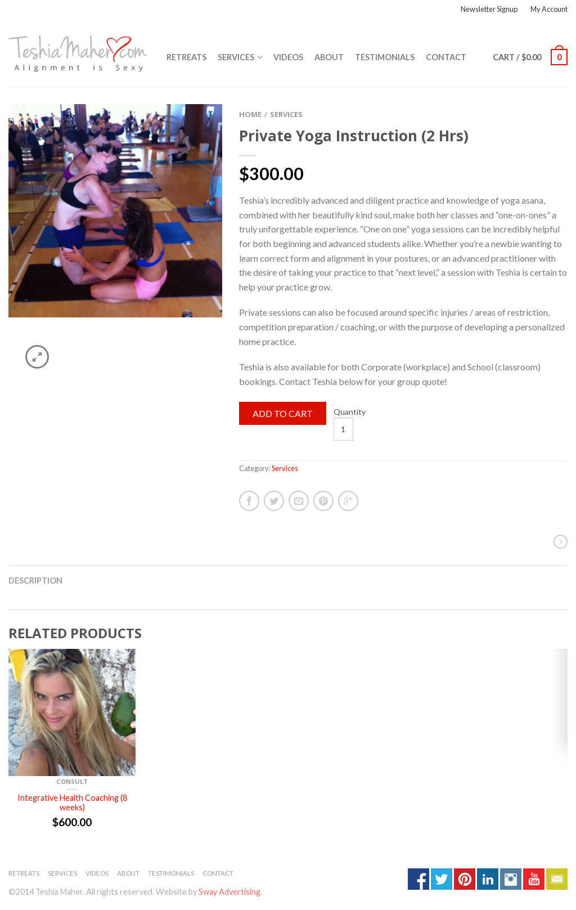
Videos (288, 57)
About (329, 57)
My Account (549, 9)
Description (35, 580)
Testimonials (385, 57)
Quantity (350, 412)
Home (250, 114)
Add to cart (283, 413)
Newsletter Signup (489, 9)
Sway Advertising (229, 891)
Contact (446, 57)
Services (236, 57)
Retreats (186, 57)
